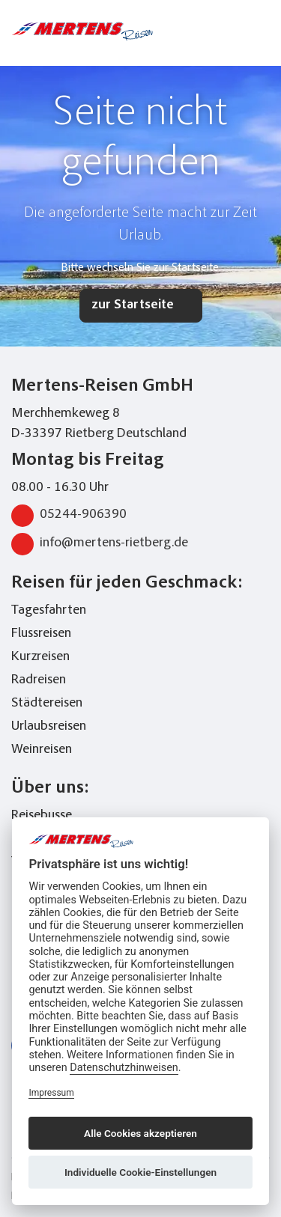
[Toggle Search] (230, 31)
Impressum (50, 1093)
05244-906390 (69, 515)
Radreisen (38, 680)
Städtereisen (46, 703)
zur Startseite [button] (133, 305)
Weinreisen (41, 750)
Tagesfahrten (48, 610)
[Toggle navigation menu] (261, 31)
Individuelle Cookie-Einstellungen (140, 1172)
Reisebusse (41, 816)
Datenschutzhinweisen (124, 1067)
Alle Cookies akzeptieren (140, 1133)
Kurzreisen (40, 657)
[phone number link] (205, 31)
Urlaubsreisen (48, 726)
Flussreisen (41, 634)
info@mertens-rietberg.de (99, 544)
